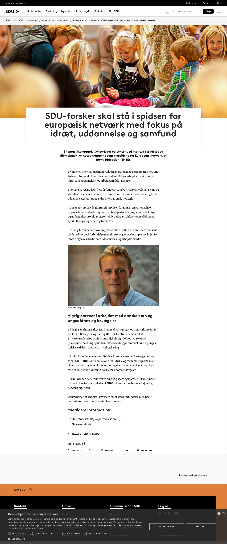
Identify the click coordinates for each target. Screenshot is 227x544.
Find (219, 3)
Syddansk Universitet (16, 2)
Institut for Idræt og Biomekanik (67, 20)
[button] (9, 533)
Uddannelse (34, 11)
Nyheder (66, 11)
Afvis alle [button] (201, 526)
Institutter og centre (37, 20)
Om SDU (114, 11)
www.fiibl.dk (83, 424)
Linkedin (107, 449)
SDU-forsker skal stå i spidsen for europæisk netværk (128, 20)
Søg (208, 11)
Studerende (190, 3)
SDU (8, 20)
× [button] (223, 513)
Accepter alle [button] (166, 526)
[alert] (113, 526)
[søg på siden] (186, 11)
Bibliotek (99, 11)
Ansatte (207, 3)
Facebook (75, 449)
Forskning (51, 11)
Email (125, 450)
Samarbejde (82, 11)
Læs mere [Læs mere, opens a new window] (38, 528)
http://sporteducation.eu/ (105, 419)
